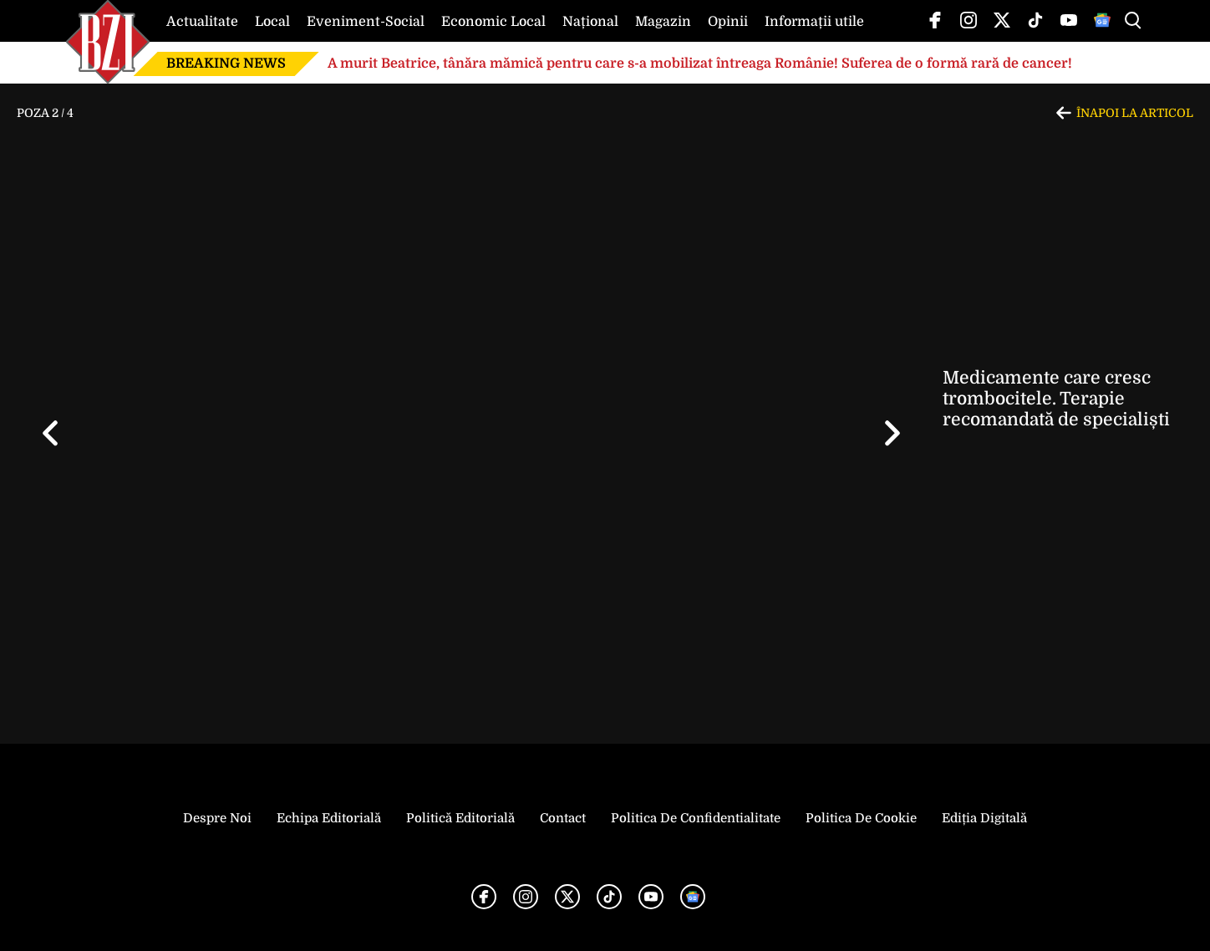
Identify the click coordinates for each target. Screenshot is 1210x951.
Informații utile (814, 21)
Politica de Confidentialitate (695, 818)
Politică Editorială (460, 818)
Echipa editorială (329, 818)
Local (272, 21)
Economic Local (493, 21)
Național (590, 21)
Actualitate (202, 21)
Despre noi (217, 818)
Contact (563, 818)
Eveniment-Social (366, 21)
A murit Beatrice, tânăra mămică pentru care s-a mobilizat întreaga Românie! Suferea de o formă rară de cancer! (701, 63)
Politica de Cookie (861, 818)
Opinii (728, 21)
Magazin (663, 21)
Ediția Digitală (984, 818)
